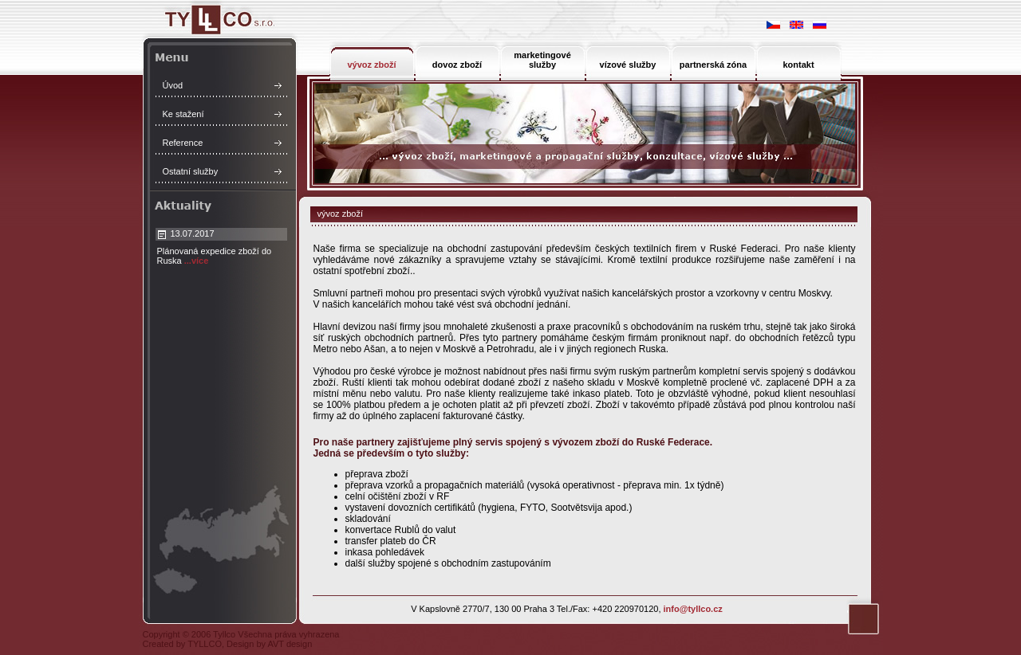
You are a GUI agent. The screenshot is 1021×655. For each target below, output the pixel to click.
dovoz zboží (457, 64)
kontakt (798, 64)
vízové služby (628, 64)
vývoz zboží (371, 64)
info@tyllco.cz (693, 609)
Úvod (173, 85)
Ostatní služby (191, 171)
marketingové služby (542, 59)
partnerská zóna (713, 64)
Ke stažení (183, 114)
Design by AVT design (269, 644)
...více (196, 260)
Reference (183, 142)
